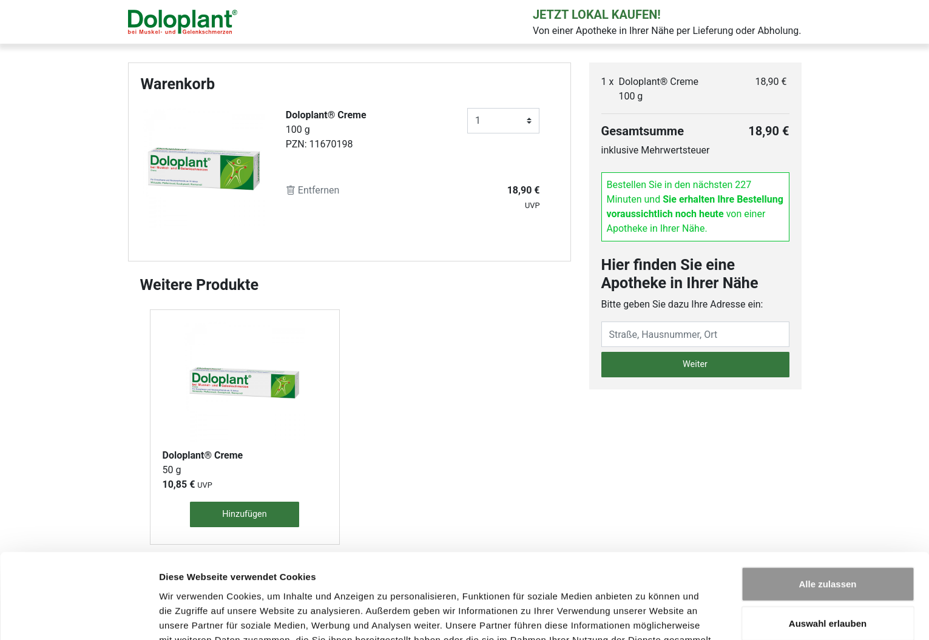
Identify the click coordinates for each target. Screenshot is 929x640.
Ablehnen (827, 586)
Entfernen (313, 190)
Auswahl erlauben (828, 546)
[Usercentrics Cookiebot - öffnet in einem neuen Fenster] (78, 616)
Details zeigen (645, 616)
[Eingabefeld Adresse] (695, 334)
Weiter (695, 364)
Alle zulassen (827, 506)
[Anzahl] (503, 120)
